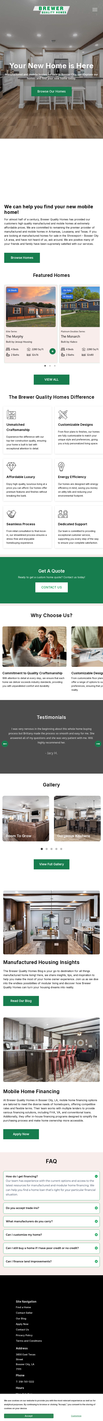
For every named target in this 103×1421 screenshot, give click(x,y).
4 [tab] (57, 849)
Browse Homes (22, 258)
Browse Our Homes (51, 91)
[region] (51, 1407)
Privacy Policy (24, 1335)
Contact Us (22, 1329)
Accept (29, 1415)
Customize (76, 1416)
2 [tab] (50, 366)
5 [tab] (62, 849)
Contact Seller (24, 1312)
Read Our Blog (21, 1001)
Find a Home (23, 1307)
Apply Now (21, 1134)
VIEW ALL (51, 379)
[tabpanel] (31, 324)
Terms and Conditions (29, 1340)
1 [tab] (45, 366)
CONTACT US (51, 587)
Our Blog (21, 1318)
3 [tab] (55, 366)
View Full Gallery (51, 864)
